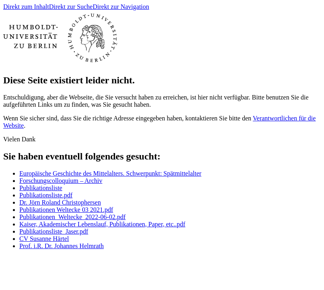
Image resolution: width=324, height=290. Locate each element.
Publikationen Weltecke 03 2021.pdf (66, 209)
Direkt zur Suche (71, 6)
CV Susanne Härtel (44, 238)
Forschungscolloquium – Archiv (60, 180)
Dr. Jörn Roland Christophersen (60, 202)
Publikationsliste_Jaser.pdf (53, 231)
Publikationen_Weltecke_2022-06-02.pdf (72, 216)
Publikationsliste (40, 187)
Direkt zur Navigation (121, 6)
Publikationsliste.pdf (45, 195)
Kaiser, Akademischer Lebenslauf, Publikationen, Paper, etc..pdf (102, 224)
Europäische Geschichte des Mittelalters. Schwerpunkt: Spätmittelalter (110, 173)
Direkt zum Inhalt (26, 6)
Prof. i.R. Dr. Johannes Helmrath (61, 245)
